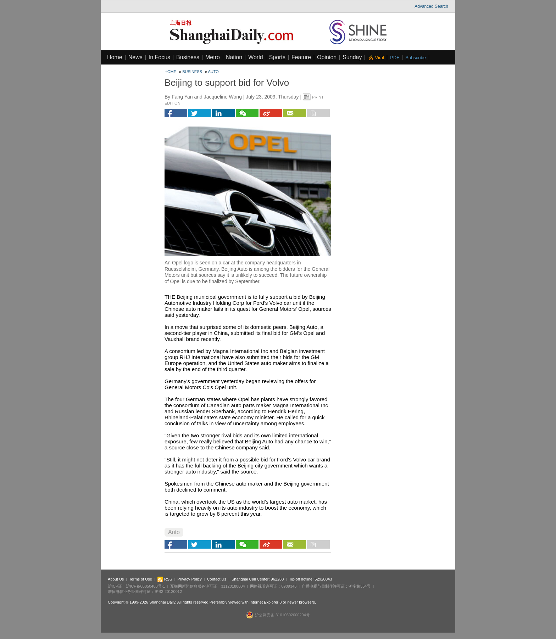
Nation (234, 57)
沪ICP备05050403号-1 (145, 586)
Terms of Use (140, 579)
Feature (301, 57)
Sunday (352, 57)
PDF (394, 57)
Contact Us (216, 579)
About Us (116, 579)
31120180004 (233, 586)
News (135, 57)
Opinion (327, 57)
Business (187, 57)
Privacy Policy (189, 579)
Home (114, 57)
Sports (277, 57)
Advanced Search (431, 6)
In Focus (159, 57)
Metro (212, 57)
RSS (164, 579)
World (255, 57)
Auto (213, 71)
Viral (379, 57)
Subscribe (415, 57)
